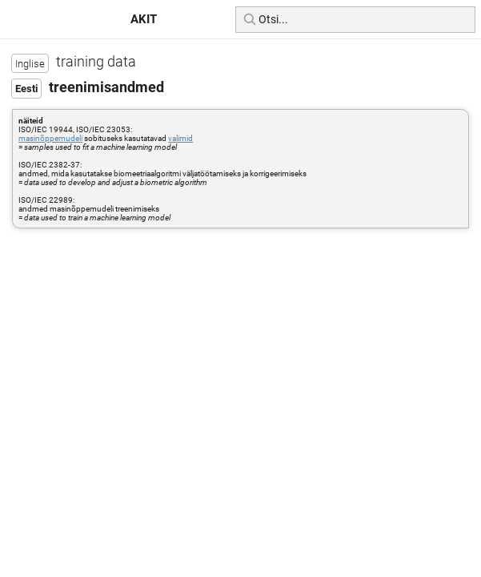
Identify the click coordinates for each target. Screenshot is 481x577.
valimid (180, 138)
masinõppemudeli (50, 138)
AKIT (143, 19)
